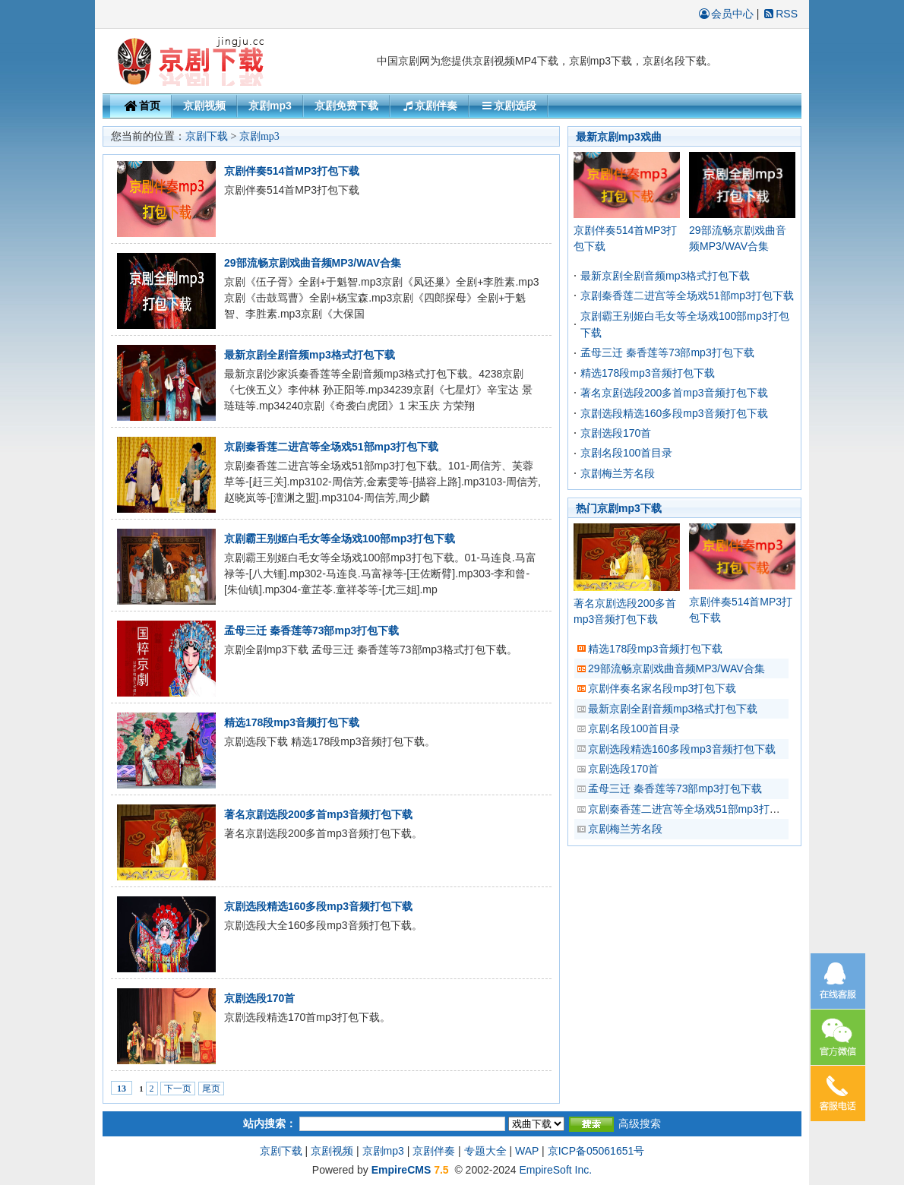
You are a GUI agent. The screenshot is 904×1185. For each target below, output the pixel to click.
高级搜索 (639, 1123)
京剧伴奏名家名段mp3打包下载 (662, 688)
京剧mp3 (270, 106)
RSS (780, 14)
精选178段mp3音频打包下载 (291, 722)
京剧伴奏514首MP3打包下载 (291, 171)
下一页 (177, 1088)
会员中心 (725, 14)
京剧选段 (508, 106)
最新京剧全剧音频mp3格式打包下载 (309, 355)
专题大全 (485, 1151)
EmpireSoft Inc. (555, 1170)
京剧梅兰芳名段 (617, 473)
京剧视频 (204, 106)
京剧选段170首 (259, 998)
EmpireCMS (401, 1170)
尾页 (211, 1088)
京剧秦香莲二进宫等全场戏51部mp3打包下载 (331, 447)
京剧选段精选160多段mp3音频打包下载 (318, 906)
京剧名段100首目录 (626, 453)
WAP (527, 1151)
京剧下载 (206, 136)
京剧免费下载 (346, 106)
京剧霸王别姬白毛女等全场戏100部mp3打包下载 (339, 538)
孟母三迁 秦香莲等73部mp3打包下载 (311, 630)
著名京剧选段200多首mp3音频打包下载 (318, 814)
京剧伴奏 (429, 106)
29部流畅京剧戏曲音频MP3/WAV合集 (312, 263)
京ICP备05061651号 (596, 1151)
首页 (140, 106)
